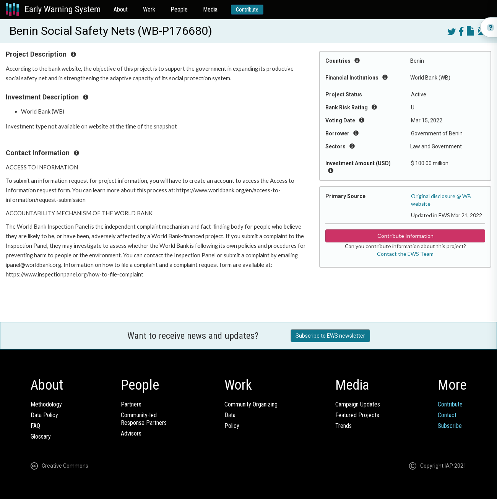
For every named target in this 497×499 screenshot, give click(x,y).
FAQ (35, 425)
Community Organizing (251, 404)
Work (149, 9)
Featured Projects (357, 415)
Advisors (131, 433)
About (121, 9)
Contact (447, 415)
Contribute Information (405, 235)
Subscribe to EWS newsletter (330, 336)
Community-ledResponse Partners (144, 418)
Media (210, 9)
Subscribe (450, 425)
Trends (343, 425)
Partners (131, 404)
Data (230, 415)
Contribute (247, 10)
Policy (231, 425)
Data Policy (44, 415)
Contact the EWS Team (405, 253)
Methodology (46, 404)
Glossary (41, 436)
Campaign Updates (357, 404)
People (179, 9)
